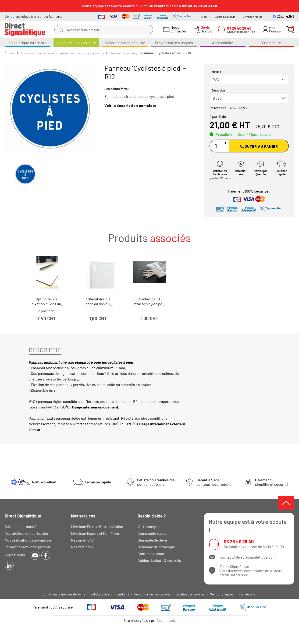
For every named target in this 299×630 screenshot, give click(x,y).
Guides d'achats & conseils (159, 560)
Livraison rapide (252, 16)
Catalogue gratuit (225, 16)
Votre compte (149, 526)
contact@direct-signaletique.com (248, 557)
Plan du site (246, 594)
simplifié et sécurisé (271, 482)
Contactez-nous (151, 553)
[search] (60, 29)
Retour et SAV (82, 540)
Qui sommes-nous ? (20, 526)
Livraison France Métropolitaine (97, 526)
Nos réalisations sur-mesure (28, 540)
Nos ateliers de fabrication (26, 533)
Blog (203, 16)
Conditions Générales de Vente (63, 594)
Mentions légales (221, 594)
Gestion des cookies (190, 594)
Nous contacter (178, 29)
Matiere (216, 71)
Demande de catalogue (156, 547)
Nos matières (82, 547)
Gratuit (205, 29)
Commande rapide (152, 533)
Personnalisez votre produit (27, 547)
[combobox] (249, 79)
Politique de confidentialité (109, 594)
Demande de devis (153, 540)
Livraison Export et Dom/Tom (95, 533)
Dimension (218, 90)
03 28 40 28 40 (239, 541)
